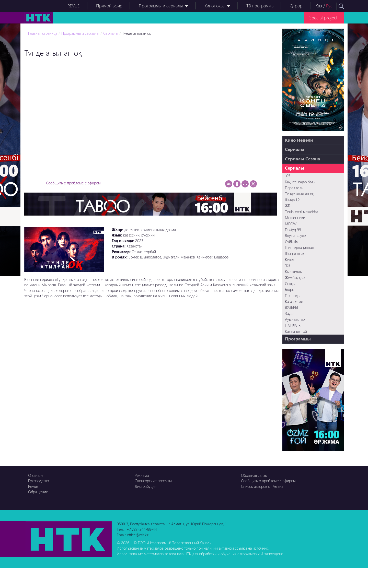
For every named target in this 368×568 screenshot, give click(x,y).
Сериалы (110, 33)
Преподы (292, 295)
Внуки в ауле (295, 235)
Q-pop (296, 6)
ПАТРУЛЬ (293, 325)
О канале (35, 475)
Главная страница (42, 33)
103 (287, 265)
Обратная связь (254, 475)
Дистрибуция (145, 486)
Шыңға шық (294, 253)
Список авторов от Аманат (263, 486)
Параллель (294, 187)
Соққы (290, 283)
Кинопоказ (214, 6)
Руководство (38, 480)
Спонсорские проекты (153, 480)
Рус (329, 6)
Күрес (290, 259)
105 (287, 175)
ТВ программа (259, 6)
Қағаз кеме (294, 301)
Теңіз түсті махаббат (301, 211)
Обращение (38, 491)
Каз (319, 6)
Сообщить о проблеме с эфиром (73, 182)
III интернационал (299, 247)
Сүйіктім (291, 241)
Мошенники (295, 217)
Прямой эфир (109, 6)
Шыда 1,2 (292, 199)
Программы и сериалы (161, 6)
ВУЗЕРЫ (291, 307)
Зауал (289, 313)
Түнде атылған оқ (136, 33)
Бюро (289, 289)
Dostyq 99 (293, 229)
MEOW (290, 223)
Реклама (142, 475)
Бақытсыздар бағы (300, 181)
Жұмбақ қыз (295, 277)
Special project (323, 17)
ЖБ (287, 205)
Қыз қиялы (294, 271)
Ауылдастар (295, 319)
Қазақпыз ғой (296, 331)
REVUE (73, 6)
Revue (33, 486)
